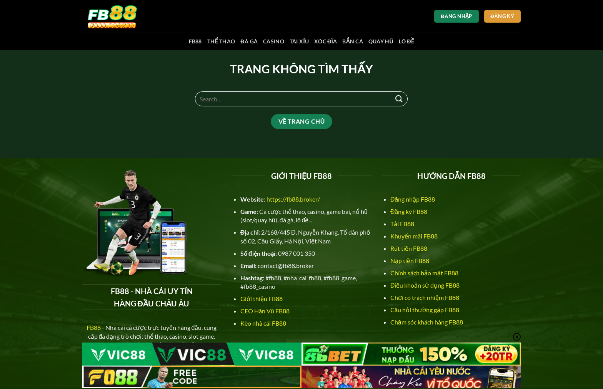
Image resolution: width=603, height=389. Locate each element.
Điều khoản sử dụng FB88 (425, 285)
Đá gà (249, 41)
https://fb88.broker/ (293, 199)
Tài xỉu (299, 41)
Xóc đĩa (325, 41)
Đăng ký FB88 (408, 211)
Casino (273, 41)
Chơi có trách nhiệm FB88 (424, 297)
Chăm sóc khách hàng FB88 (426, 322)
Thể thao (221, 41)
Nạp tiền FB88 (409, 260)
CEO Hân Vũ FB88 (265, 311)
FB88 (195, 41)
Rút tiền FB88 (408, 248)
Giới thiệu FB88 (261, 298)
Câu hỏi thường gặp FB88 (424, 309)
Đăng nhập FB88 (412, 199)
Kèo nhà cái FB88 (263, 323)
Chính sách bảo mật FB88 (424, 272)
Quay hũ (380, 41)
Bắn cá (352, 41)
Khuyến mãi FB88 (414, 236)
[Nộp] (398, 98)
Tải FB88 (402, 223)
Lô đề (406, 41)
